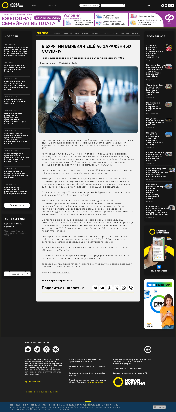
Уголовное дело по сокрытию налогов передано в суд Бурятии (14, 68)
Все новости (17, 205)
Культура (106, 33)
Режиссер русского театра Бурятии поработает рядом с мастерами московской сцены (17, 85)
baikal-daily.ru (61, 272)
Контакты (125, 33)
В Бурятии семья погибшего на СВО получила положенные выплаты (16, 174)
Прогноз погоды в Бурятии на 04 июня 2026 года (15, 101)
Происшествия (81, 33)
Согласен (159, 407)
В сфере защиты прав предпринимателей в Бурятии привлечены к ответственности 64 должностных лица (16, 51)
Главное (43, 33)
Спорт (116, 33)
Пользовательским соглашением (49, 409)
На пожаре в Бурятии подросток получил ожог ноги (153, 107)
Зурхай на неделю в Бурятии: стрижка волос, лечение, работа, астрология (154, 51)
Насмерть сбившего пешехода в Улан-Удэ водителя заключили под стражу (154, 139)
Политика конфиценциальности (41, 392)
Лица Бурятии (15, 219)
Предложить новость (89, 5)
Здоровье (95, 33)
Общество (67, 33)
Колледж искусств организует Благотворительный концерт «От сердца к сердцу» (157, 172)
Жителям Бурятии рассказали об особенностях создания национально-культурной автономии (155, 71)
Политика (56, 33)
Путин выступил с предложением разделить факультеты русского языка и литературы (17, 157)
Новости (11, 36)
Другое (135, 33)
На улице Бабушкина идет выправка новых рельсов (155, 122)
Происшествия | (48, 63)
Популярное (156, 36)
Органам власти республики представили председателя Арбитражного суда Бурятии (15, 119)
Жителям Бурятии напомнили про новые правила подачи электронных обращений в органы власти (16, 138)
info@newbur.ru (95, 382)
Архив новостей (33, 381)
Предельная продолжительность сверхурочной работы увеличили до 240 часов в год (157, 210)
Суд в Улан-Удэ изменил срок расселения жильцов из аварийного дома (15, 191)
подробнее (17, 274)
